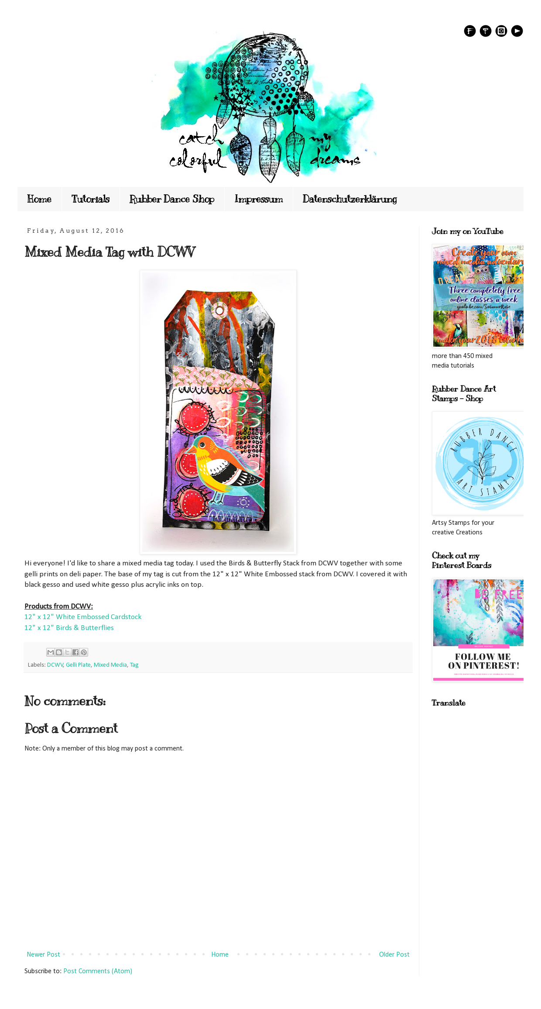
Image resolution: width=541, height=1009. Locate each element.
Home (39, 199)
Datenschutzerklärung (350, 199)
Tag (134, 665)
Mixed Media (110, 665)
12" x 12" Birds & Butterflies (69, 628)
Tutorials (91, 199)
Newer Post (43, 954)
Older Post (394, 954)
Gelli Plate (78, 665)
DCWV (55, 665)
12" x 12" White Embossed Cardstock (82, 617)
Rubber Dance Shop (172, 199)
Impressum (258, 199)
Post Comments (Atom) (97, 971)
